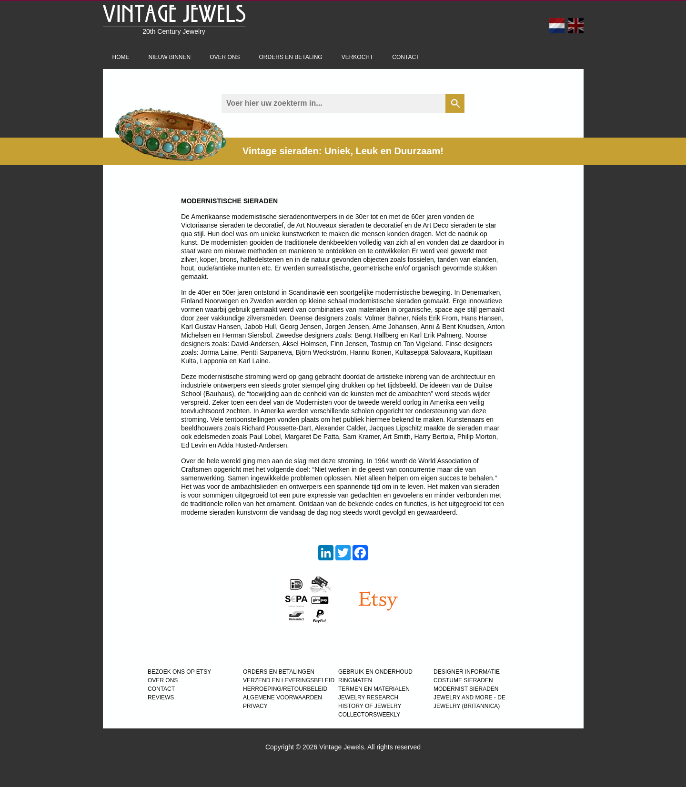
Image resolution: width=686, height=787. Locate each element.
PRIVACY (255, 706)
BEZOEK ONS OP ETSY (179, 671)
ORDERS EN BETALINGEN (278, 671)
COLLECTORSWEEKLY (369, 714)
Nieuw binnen (170, 57)
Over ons (225, 57)
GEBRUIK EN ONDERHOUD (375, 671)
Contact (405, 57)
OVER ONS (163, 680)
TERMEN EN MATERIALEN (374, 689)
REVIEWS (161, 697)
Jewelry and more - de (469, 697)
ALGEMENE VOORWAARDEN (282, 697)
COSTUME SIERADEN (463, 680)
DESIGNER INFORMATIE (467, 671)
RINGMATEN (355, 680)
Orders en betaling (291, 57)
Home (121, 57)
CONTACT (161, 689)
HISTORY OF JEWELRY (369, 706)
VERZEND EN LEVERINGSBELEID (288, 680)
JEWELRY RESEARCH (368, 697)
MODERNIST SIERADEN (466, 689)
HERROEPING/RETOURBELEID (285, 689)
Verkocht (357, 57)
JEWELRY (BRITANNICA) (467, 706)
